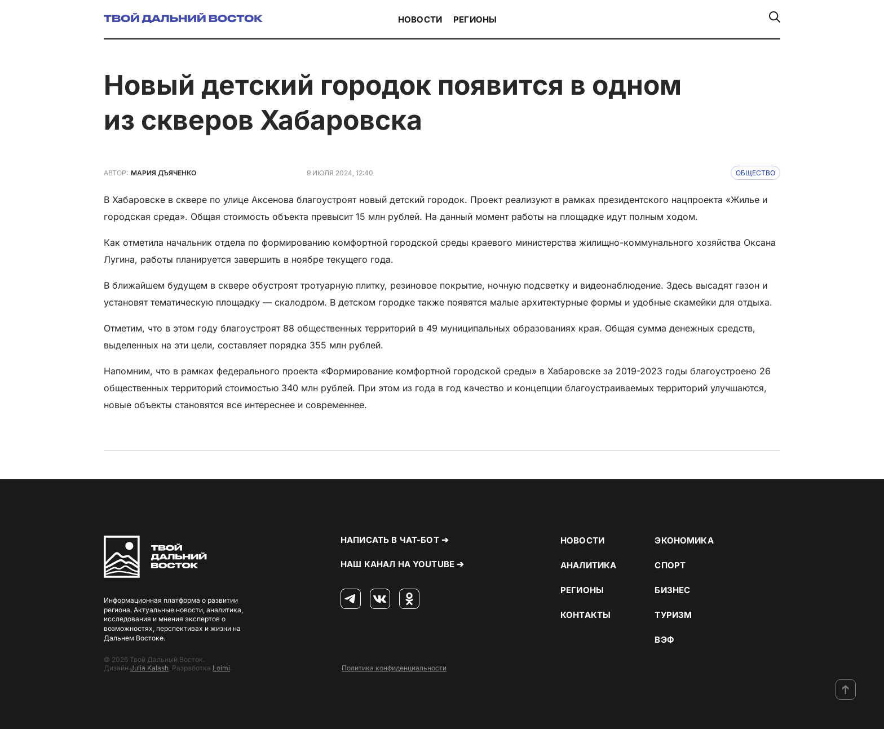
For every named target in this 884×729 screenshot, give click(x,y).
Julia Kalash (149, 668)
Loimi (221, 668)
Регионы (475, 19)
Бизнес (672, 590)
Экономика (684, 540)
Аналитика (588, 565)
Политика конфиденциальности (394, 668)
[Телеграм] (351, 599)
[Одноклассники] (409, 599)
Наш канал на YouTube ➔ (402, 564)
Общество (755, 173)
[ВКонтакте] (380, 599)
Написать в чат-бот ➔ (395, 540)
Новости (420, 19)
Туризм (673, 614)
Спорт (670, 565)
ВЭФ (664, 639)
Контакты (585, 614)
